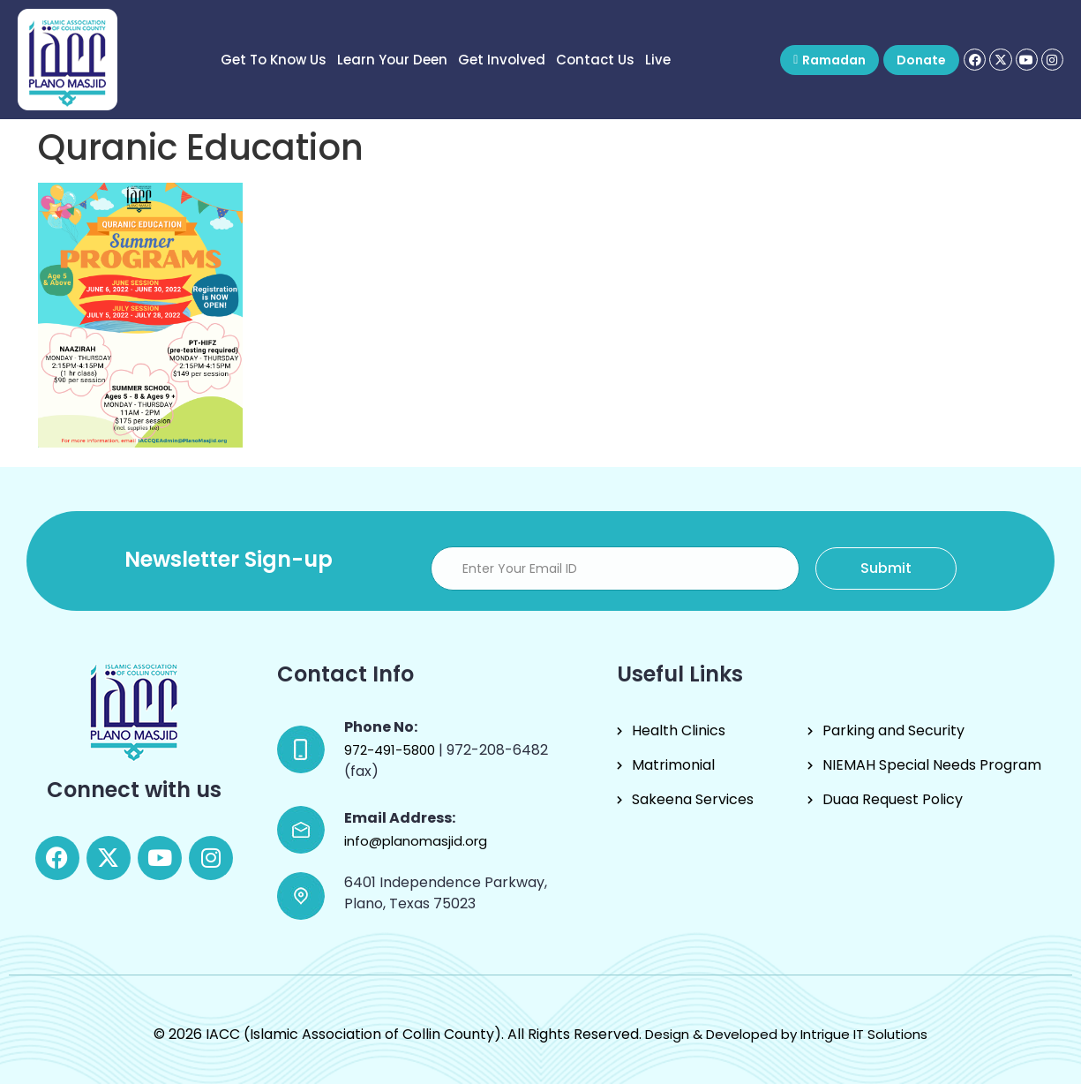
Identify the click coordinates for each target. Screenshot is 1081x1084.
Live (658, 59)
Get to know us (274, 59)
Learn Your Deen (392, 59)
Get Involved (501, 59)
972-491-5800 (391, 750)
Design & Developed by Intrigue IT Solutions (786, 1034)
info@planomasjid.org (415, 841)
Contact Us (595, 59)
